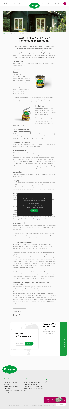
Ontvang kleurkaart (54, 400)
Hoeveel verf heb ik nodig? (11, 381)
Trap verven (7, 383)
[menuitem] (4, 3)
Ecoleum (41, 46)
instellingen (40, 207)
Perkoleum (40, 108)
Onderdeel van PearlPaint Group (32, 405)
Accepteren (34, 210)
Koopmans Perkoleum (22, 46)
